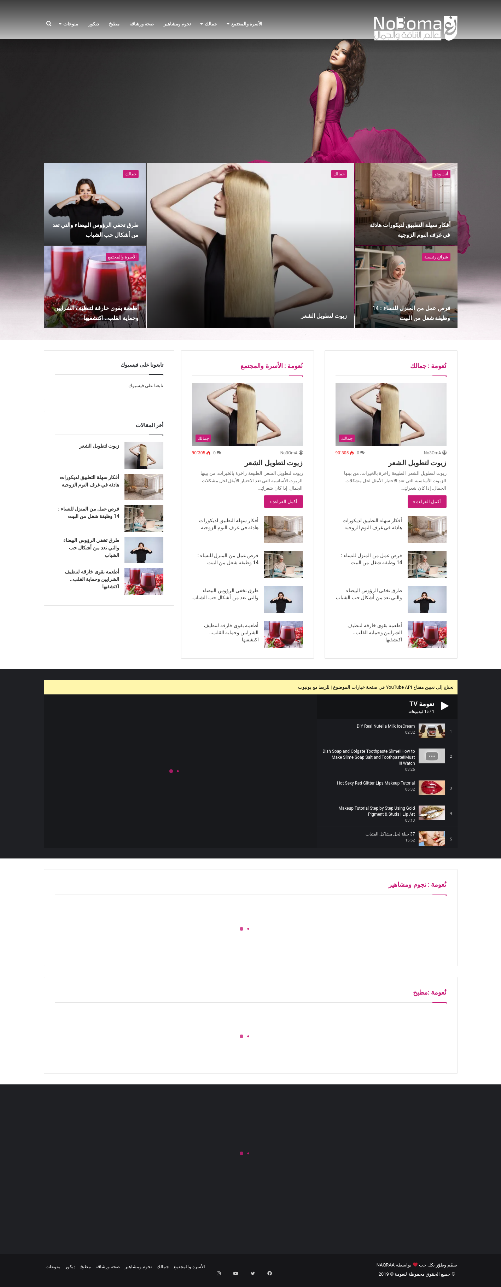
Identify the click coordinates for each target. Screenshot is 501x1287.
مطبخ (114, 24)
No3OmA (432, 452)
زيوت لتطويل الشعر (296, 314)
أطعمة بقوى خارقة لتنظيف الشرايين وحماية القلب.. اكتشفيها (99, 307)
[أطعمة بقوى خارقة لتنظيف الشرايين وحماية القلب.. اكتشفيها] (95, 287)
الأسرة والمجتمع (246, 24)
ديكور (93, 24)
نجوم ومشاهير (177, 24)
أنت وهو (441, 173)
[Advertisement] (251, 106)
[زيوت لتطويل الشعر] (250, 245)
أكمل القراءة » (427, 501)
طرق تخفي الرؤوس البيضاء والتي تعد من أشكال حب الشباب (98, 224)
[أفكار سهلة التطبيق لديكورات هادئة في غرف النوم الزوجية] (406, 204)
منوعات (70, 24)
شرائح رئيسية (436, 257)
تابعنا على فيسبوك (145, 385)
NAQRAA (386, 1265)
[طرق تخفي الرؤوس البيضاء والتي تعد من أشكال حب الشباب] (95, 204)
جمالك (211, 24)
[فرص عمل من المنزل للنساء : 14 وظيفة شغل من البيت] (406, 287)
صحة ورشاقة (141, 24)
